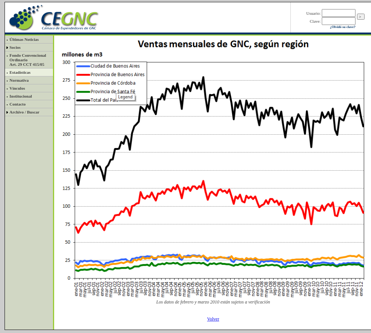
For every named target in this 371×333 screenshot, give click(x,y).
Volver (213, 319)
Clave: (315, 21)
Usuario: (313, 13)
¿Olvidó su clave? (342, 27)
